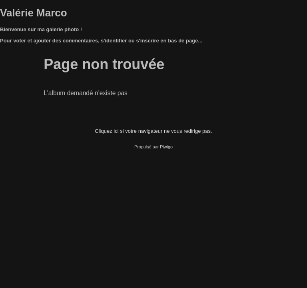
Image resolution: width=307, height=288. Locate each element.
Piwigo (166, 146)
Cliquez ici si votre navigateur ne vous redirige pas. (153, 131)
